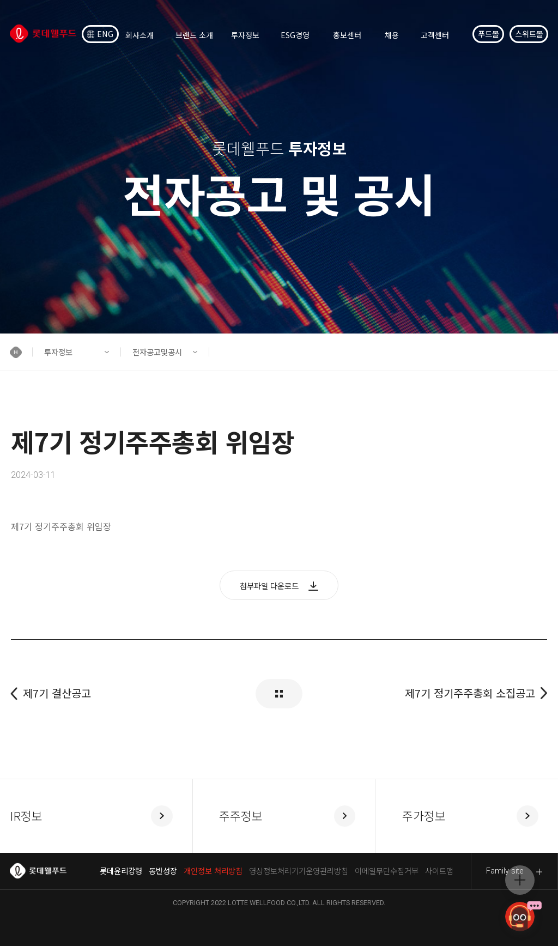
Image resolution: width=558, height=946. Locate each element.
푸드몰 (488, 33)
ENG (100, 33)
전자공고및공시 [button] (157, 351)
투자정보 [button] (58, 351)
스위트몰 (529, 33)
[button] (21, 352)
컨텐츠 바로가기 (0, 0)
